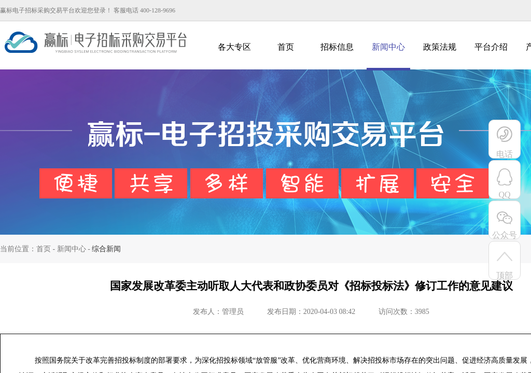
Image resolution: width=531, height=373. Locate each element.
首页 (285, 46)
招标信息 (337, 46)
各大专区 (234, 46)
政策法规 (439, 46)
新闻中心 (388, 46)
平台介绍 (491, 46)
